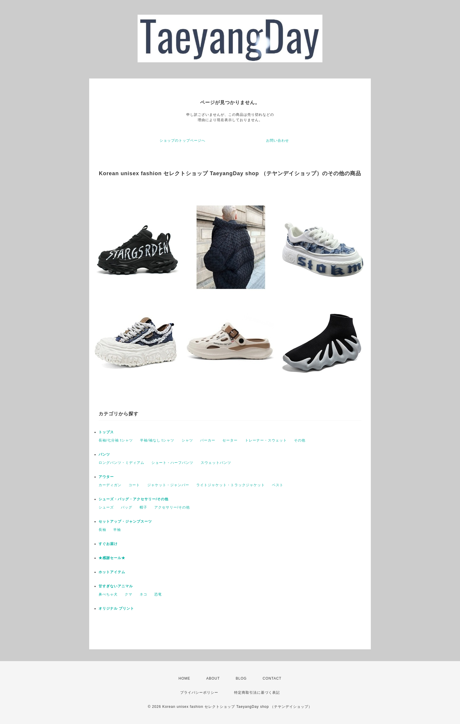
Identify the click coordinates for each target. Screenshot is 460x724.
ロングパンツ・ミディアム (121, 463)
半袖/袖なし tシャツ (157, 440)
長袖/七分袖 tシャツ (116, 440)
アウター (106, 477)
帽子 (143, 507)
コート (134, 485)
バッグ (126, 507)
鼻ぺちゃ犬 (108, 594)
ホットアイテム (112, 572)
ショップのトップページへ (182, 140)
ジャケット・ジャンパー (168, 485)
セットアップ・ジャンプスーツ (125, 521)
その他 (299, 440)
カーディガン (110, 485)
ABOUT (213, 678)
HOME (184, 678)
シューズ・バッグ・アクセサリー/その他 (133, 499)
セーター (230, 440)
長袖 (102, 530)
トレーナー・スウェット (266, 440)
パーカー (207, 440)
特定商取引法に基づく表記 (257, 692)
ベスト (277, 485)
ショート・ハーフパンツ (172, 463)
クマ (128, 594)
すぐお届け (108, 544)
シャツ (187, 440)
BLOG (241, 678)
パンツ (104, 454)
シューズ (106, 507)
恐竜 (158, 594)
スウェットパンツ (216, 463)
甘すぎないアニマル (116, 586)
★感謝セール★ (112, 558)
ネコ (143, 594)
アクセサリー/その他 (172, 507)
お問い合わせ (277, 140)
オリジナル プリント (116, 608)
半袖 (117, 530)
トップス (106, 432)
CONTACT (272, 678)
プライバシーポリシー (199, 692)
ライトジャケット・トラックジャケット (230, 485)
